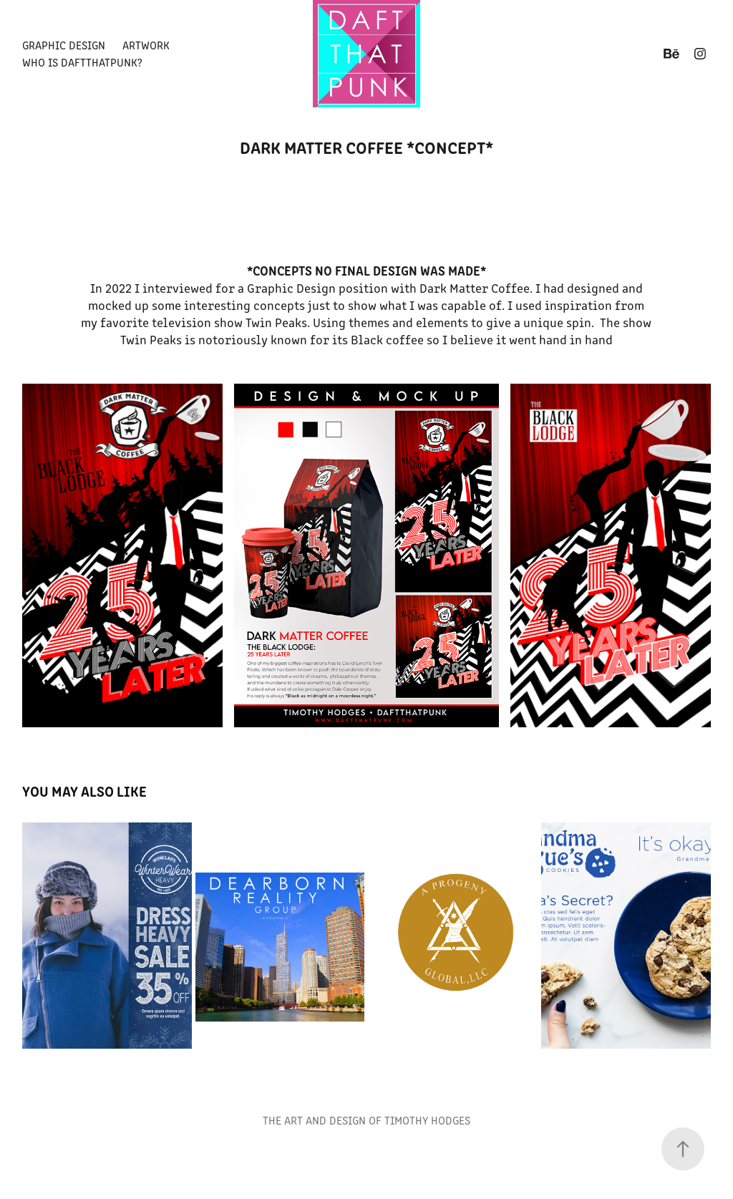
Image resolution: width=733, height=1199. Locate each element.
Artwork (146, 44)
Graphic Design (63, 44)
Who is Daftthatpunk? (82, 61)
